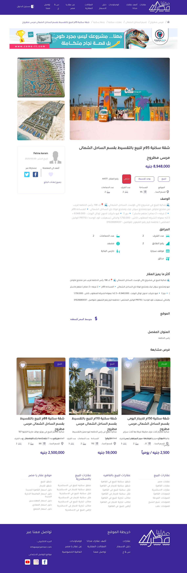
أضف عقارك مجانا (131, 7)
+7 (41, 118)
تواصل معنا (47, 7)
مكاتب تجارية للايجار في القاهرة (115, 502)
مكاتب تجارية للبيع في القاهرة (115, 498)
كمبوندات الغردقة (161, 498)
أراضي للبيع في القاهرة (119, 506)
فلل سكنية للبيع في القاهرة (116, 490)
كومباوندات (114, 5)
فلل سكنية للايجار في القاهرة (116, 494)
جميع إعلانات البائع (52, 182)
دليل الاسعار (102, 7)
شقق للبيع (46, 482)
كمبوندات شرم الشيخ (159, 502)
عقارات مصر (164, 482)
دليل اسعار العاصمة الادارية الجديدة (38, 495)
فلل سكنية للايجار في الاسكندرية (75, 498)
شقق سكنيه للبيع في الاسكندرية (74, 486)
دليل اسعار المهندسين (40, 501)
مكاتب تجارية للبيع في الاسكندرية (74, 502)
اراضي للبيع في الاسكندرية (78, 510)
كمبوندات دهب (162, 506)
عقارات (143, 5)
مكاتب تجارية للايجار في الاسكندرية (74, 506)
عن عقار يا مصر (70, 7)
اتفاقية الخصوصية (72, 552)
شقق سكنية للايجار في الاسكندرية (74, 490)
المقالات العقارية (89, 7)
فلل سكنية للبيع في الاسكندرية (75, 494)
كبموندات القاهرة (161, 494)
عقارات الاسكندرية (161, 490)
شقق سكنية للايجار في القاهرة (115, 486)
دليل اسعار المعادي (42, 505)
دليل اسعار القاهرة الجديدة (39, 490)
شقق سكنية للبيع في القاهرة (115, 482)
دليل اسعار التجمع (42, 509)
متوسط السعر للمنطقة (83, 318)
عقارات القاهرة (163, 486)
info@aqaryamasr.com (41, 547)
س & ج (56, 7)
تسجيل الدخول (26, 7)
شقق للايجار (46, 486)
